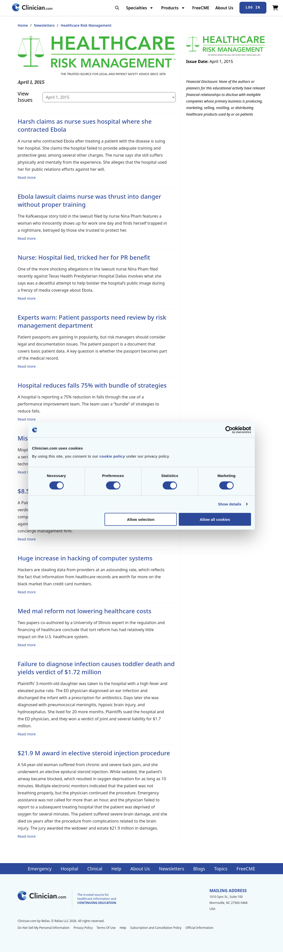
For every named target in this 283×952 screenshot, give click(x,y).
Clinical (94, 869)
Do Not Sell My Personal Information (43, 928)
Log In (253, 8)
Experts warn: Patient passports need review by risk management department (92, 321)
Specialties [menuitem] (136, 8)
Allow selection (140, 519)
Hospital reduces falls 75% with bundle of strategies (92, 385)
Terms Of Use (106, 928)
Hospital (69, 869)
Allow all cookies (215, 519)
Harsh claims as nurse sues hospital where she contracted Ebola (85, 125)
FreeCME (200, 8)
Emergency (39, 869)
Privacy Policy (83, 928)
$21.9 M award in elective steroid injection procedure (94, 753)
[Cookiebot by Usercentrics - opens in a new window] (229, 430)
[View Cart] (275, 7)
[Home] (32, 7)
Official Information (199, 928)
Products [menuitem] (170, 8)
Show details (229, 504)
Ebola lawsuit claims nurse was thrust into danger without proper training (89, 200)
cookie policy (112, 456)
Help (116, 869)
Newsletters (44, 25)
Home (23, 25)
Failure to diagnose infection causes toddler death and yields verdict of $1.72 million (96, 668)
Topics (220, 869)
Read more (27, 177)
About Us (224, 8)
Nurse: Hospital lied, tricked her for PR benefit (84, 257)
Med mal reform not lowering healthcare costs (84, 611)
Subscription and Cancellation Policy (155, 928)
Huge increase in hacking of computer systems (85, 558)
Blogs (199, 869)
